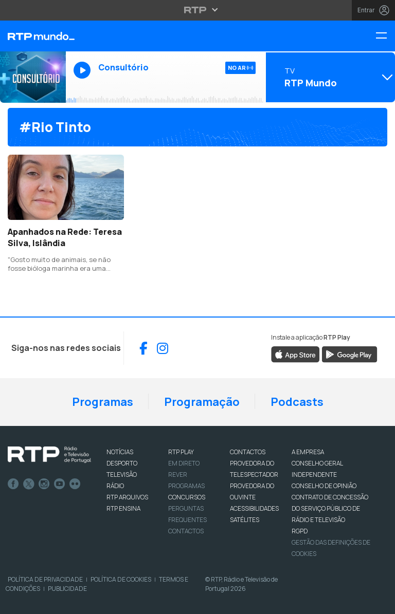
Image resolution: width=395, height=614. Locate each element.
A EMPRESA (308, 452)
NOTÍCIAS (119, 452)
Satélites (244, 519)
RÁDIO (115, 485)
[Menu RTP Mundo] (385, 36)
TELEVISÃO (121, 474)
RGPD (300, 531)
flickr (75, 484)
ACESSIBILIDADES (254, 508)
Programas (102, 402)
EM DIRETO (184, 463)
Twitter (28, 484)
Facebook (13, 484)
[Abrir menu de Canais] (329, 77)
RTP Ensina (123, 508)
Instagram (44, 484)
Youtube (59, 484)
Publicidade (67, 588)
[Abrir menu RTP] (198, 10)
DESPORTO (121, 463)
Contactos (186, 531)
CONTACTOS (247, 452)
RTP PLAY (181, 452)
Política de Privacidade (45, 579)
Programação (202, 402)
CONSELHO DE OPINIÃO (324, 485)
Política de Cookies (121, 579)
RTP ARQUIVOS (127, 497)
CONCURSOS (186, 497)
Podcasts (297, 402)
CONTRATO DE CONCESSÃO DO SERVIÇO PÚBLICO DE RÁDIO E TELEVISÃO (330, 508)
